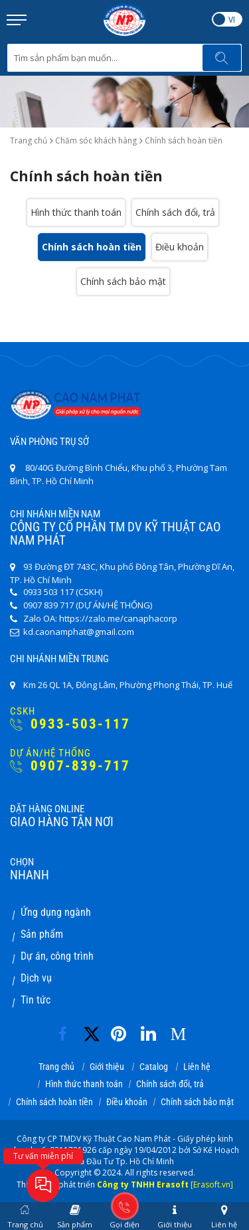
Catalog (153, 1066)
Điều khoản (179, 246)
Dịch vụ (36, 978)
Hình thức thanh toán (76, 212)
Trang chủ (28, 140)
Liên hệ (196, 1066)
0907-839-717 (70, 766)
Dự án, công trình (57, 956)
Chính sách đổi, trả (175, 212)
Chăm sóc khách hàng (96, 140)
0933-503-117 (70, 724)
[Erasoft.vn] (212, 1184)
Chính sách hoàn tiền (91, 246)
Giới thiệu (107, 1066)
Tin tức (35, 1000)
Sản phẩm (42, 934)
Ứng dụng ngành (56, 912)
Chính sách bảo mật (123, 281)
